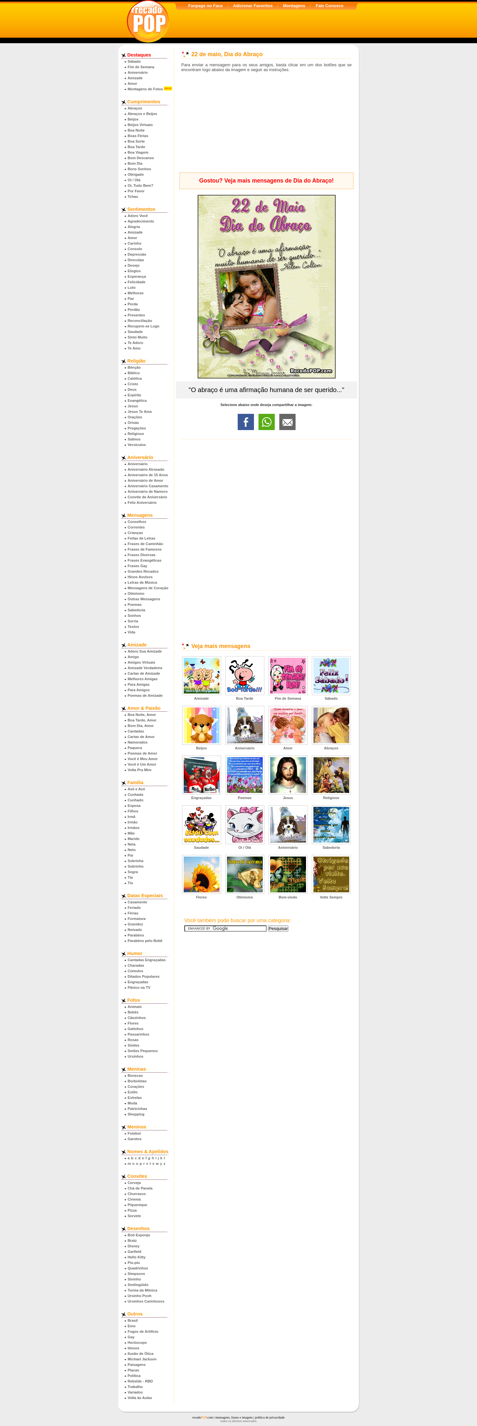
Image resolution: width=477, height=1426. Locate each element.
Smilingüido (138, 1285)
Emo (132, 1326)
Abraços (135, 108)
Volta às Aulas (140, 1398)
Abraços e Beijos (142, 114)
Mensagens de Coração (148, 588)
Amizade (135, 78)
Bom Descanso (141, 158)
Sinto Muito (138, 337)
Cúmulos (135, 971)
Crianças (135, 533)
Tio (130, 883)
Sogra (133, 872)
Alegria (134, 227)
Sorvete (134, 1216)
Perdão (134, 310)
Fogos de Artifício (143, 1331)
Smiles (133, 1045)
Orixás (133, 423)
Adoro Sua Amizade (145, 651)
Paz (131, 298)
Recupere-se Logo (144, 326)
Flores (133, 1023)
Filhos (133, 811)
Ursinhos (136, 1056)
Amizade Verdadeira (145, 668)
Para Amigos (139, 690)
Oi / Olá (134, 180)
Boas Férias (138, 136)
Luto (132, 287)
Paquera (135, 748)
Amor (132, 83)
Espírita (134, 395)
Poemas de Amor (142, 753)
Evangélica (137, 400)
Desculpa (136, 260)
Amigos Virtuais (141, 662)
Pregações (137, 428)
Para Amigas (139, 684)
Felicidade (137, 282)
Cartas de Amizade (144, 673)
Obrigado (136, 174)
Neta (132, 844)
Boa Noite (136, 130)
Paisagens (137, 1365)
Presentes (136, 315)
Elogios (134, 271)
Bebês (133, 1012)
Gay (131, 1337)
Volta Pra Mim (140, 770)
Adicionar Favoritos (252, 5)
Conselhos (137, 522)
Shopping (136, 1114)
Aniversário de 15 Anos (148, 475)
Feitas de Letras (141, 538)
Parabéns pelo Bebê (145, 941)
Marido (134, 839)
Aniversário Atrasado (146, 469)
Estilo (133, 1092)
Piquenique (137, 1205)
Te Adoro (135, 343)
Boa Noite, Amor (142, 715)
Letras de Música (142, 582)
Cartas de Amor (141, 737)
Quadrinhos (138, 1268)
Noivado (135, 930)
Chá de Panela (140, 1188)
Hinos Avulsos (140, 577)
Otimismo (136, 593)
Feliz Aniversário (142, 502)
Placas (133, 1370)
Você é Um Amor (142, 764)
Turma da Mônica (142, 1290)
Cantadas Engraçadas (147, 960)
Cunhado (135, 800)
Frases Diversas (142, 555)
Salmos (134, 439)
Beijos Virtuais (140, 125)
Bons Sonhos (139, 169)
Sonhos (134, 616)
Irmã (132, 817)
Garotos (135, 1139)
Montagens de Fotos (145, 89)
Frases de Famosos (145, 549)
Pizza (132, 1210)
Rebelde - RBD (140, 1381)
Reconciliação (140, 321)
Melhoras (136, 293)
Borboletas (137, 1081)
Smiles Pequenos (143, 1051)
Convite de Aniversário (147, 497)
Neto (132, 850)
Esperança (137, 276)
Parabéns (136, 935)
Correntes (136, 527)
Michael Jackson (142, 1359)
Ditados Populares (144, 976)
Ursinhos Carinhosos (146, 1301)
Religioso (136, 434)
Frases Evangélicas (145, 560)
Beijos (133, 119)
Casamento (137, 902)
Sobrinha (135, 861)
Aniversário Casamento (148, 486)
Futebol (134, 1133)
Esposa (134, 806)
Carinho (134, 243)
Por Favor (136, 191)
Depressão (137, 254)
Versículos (137, 445)
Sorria (133, 621)
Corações (136, 1087)
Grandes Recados (143, 571)
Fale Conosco (329, 5)
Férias (133, 913)
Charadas (136, 965)
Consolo (135, 249)
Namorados (138, 742)
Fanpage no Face (205, 5)
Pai (130, 855)
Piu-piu (134, 1263)
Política (134, 1376)
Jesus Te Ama (140, 412)
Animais (135, 1007)
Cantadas (136, 731)
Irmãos (134, 828)
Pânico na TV (139, 987)
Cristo (133, 384)
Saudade (135, 332)
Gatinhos (135, 1029)
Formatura (137, 919)
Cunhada (135, 794)
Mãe (131, 833)
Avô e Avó (136, 789)
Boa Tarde (136, 147)
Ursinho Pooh (140, 1296)
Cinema (134, 1199)
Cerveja (134, 1183)
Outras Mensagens (144, 599)
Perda (133, 304)
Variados (135, 1392)
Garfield (134, 1252)
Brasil (133, 1320)
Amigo (133, 657)
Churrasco (137, 1194)
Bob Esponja (139, 1235)
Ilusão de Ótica (141, 1354)
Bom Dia (135, 163)
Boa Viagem (138, 152)
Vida (131, 632)
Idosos (133, 1348)
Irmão (133, 822)
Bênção (134, 367)
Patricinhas (137, 1109)
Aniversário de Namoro (148, 491)
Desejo (134, 265)
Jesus (133, 406)
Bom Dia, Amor (141, 726)
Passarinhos (139, 1034)
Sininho (134, 1279)
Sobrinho (136, 866)
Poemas (135, 604)
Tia (130, 877)
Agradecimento (141, 221)
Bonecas (135, 1075)
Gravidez (135, 924)
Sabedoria (136, 610)
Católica (135, 378)
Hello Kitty (137, 1257)
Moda (132, 1103)
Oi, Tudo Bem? (140, 185)
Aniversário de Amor (146, 480)
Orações (135, 417)
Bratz (132, 1240)
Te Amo (134, 348)
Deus (132, 389)
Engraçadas (138, 982)
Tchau (133, 196)
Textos (133, 627)
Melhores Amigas (143, 679)
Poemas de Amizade (145, 695)
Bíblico (134, 373)
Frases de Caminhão (145, 544)
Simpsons (136, 1274)
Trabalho (135, 1387)
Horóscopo (137, 1342)
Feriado (134, 908)
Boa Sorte (136, 141)
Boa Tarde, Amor (142, 720)
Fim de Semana (141, 67)
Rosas (133, 1040)
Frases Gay (137, 566)
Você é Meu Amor (143, 759)
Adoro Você (138, 216)
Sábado (134, 61)
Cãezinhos (137, 1018)
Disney (134, 1246)
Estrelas (135, 1098)
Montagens (294, 5)
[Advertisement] (266, 122)
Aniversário (138, 72)
